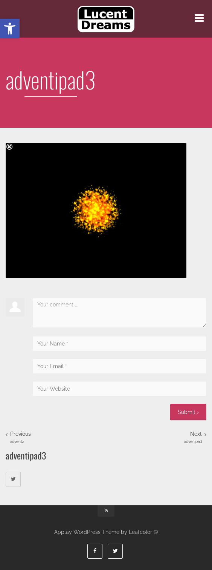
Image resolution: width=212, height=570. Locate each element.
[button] (10, 28)
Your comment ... (119, 313)
